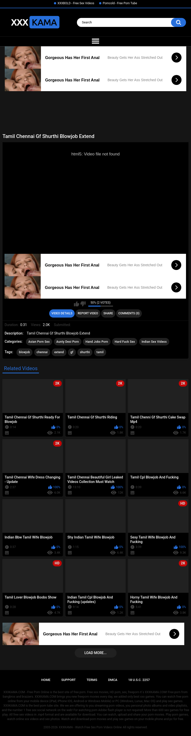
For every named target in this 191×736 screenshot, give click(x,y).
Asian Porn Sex (39, 341)
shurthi (85, 352)
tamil (100, 352)
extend (59, 352)
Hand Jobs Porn (96, 341)
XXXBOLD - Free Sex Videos (75, 3)
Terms (92, 680)
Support (68, 680)
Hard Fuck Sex (125, 341)
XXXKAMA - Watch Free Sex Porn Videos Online (90, 727)
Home (45, 680)
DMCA (112, 680)
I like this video (76, 303)
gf (71, 352)
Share (108, 313)
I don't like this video (83, 303)
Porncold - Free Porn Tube (120, 3)
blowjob (24, 352)
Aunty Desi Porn (67, 341)
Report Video (88, 313)
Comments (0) (129, 313)
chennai (42, 352)
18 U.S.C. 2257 (139, 680)
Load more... (95, 653)
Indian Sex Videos (154, 341)
